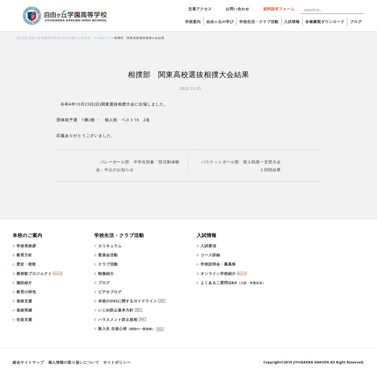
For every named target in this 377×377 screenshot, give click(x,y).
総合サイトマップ (28, 362)
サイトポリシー (117, 362)
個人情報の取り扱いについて (73, 362)
